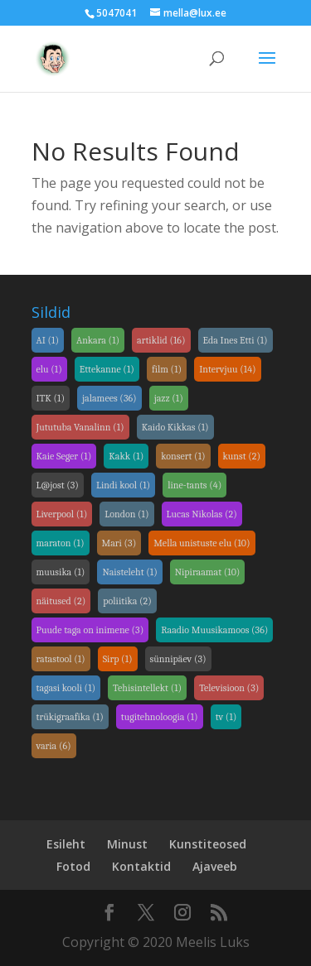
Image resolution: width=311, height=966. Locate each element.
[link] (52, 57)
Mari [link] (119, 543)
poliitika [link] (127, 601)
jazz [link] (168, 398)
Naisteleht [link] (129, 572)
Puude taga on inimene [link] (90, 630)
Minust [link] (127, 844)
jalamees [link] (109, 398)
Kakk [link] (126, 456)
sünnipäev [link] (178, 659)
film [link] (167, 369)
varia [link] (53, 746)
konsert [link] (183, 456)
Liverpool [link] (62, 514)
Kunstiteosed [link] (207, 844)
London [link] (126, 514)
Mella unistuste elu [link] (201, 543)
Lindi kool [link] (123, 485)
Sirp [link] (118, 659)
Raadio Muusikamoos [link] (214, 630)
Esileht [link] (65, 844)
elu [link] (49, 369)
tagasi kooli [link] (66, 688)
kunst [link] (242, 456)
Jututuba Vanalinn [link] (80, 427)
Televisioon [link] (229, 688)
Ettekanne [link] (107, 369)
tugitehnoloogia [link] (159, 717)
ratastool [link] (60, 659)
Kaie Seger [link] (64, 456)
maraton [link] (60, 543)
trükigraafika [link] (70, 717)
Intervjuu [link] (227, 369)
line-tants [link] (194, 485)
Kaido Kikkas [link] (175, 427)
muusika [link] (60, 572)
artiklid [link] (161, 340)
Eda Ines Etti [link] (235, 340)
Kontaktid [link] (141, 866)
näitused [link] (61, 601)
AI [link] (47, 340)
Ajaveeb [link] (214, 866)
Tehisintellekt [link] (147, 688)
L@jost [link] (57, 485)
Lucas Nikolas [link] (202, 514)
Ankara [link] (97, 340)
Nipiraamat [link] (208, 572)
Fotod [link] (73, 866)
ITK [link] (51, 398)
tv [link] (226, 717)
